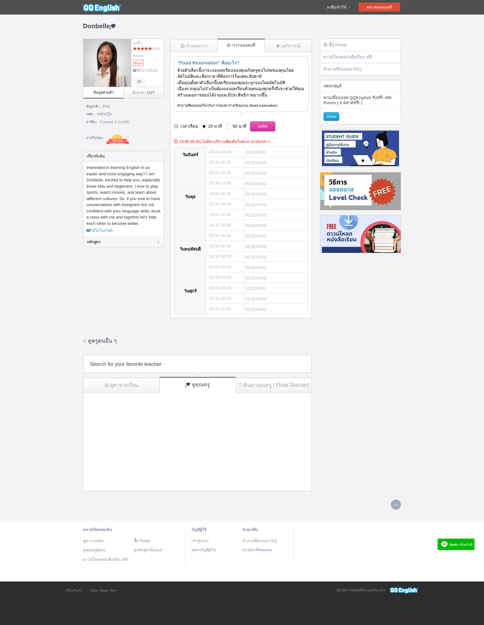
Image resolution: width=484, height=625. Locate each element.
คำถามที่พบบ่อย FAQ (342, 69)
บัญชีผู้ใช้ (198, 530)
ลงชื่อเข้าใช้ (339, 7)
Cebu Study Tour (103, 590)
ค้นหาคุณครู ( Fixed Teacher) (274, 385)
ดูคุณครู (197, 384)
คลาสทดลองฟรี (379, 7)
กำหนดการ (194, 45)
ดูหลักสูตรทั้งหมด (148, 550)
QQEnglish (102, 7)
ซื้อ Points (335, 45)
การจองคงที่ (241, 45)
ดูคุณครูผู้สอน (94, 550)
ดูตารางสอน (93, 541)
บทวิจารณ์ (288, 45)
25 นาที (215, 126)
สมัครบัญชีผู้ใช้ (203, 550)
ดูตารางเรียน (121, 385)
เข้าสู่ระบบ (200, 541)
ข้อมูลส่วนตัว (103, 92)
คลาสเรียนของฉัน (97, 530)
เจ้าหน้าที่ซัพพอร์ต (257, 550)
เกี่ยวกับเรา (74, 590)
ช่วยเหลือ (250, 530)
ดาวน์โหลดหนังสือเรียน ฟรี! (347, 57)
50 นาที (239, 126)
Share (331, 116)
